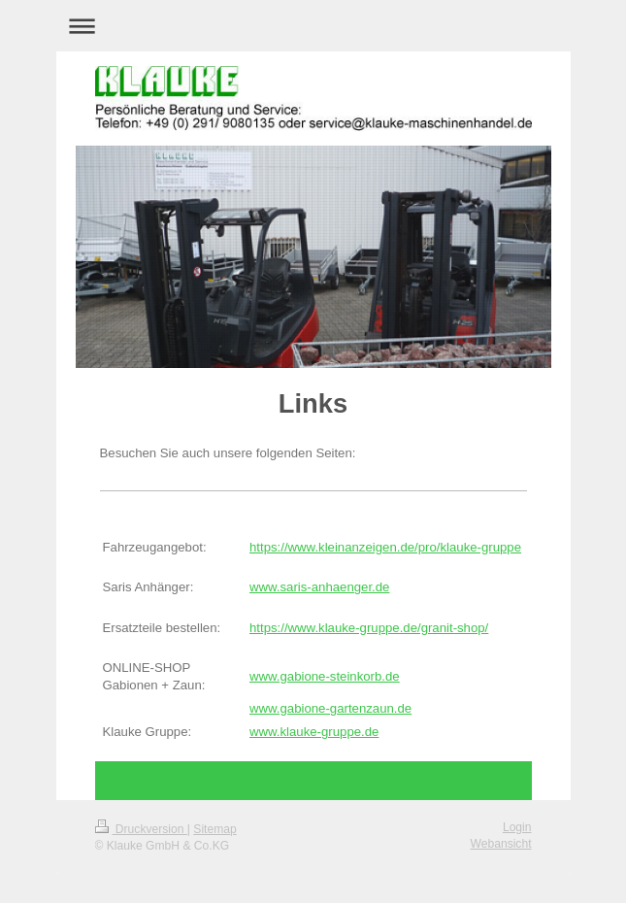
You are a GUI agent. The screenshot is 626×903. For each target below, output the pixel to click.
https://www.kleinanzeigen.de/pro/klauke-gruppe (385, 547)
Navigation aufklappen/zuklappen (313, 26)
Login (517, 827)
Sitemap (214, 829)
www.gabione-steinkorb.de (324, 676)
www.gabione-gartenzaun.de (330, 708)
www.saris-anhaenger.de (319, 587)
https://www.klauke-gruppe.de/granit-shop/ (368, 627)
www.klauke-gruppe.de (314, 731)
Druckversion (141, 829)
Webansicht (501, 844)
